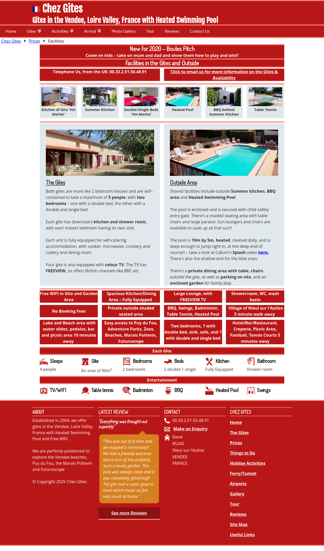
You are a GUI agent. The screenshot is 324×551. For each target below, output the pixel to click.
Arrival (92, 31)
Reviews (172, 31)
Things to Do (242, 453)
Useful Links (242, 534)
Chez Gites (62, 8)
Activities (63, 31)
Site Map (239, 524)
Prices (34, 41)
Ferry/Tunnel (243, 473)
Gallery (237, 494)
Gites (34, 31)
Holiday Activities (247, 463)
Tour (150, 31)
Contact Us (200, 31)
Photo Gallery (124, 31)
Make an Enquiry (190, 429)
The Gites (239, 432)
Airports (238, 483)
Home (10, 31)
